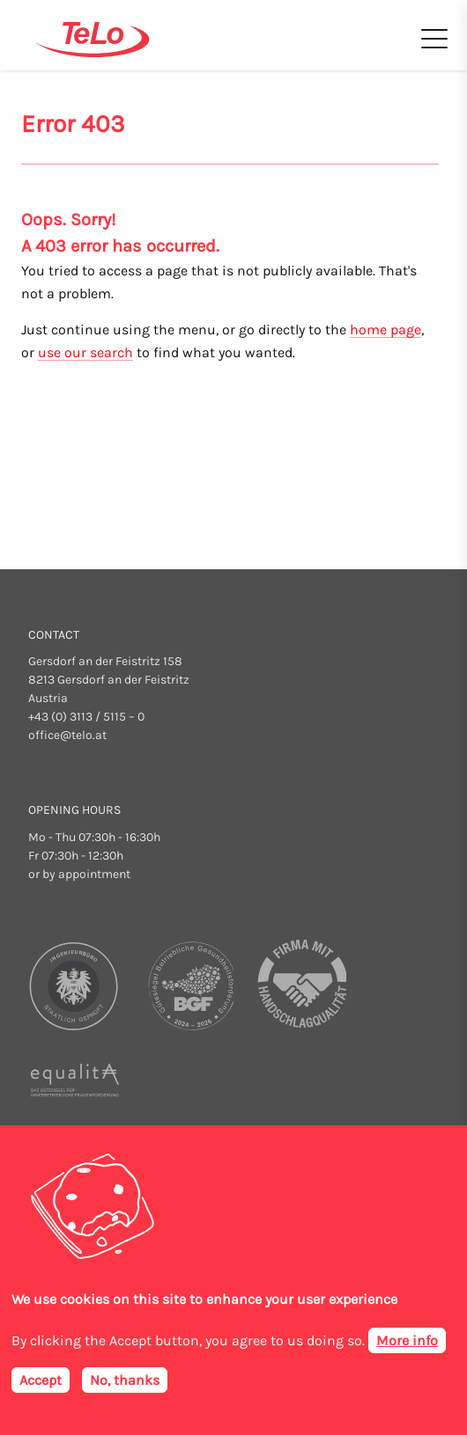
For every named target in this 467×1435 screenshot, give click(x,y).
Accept (40, 1380)
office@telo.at (67, 735)
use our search (85, 352)
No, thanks (124, 1380)
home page (385, 329)
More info (407, 1340)
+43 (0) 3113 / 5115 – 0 (86, 716)
